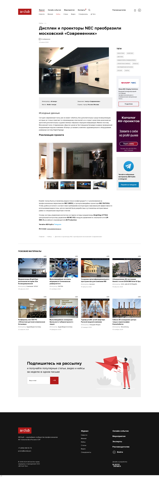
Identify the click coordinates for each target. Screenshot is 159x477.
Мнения (50, 14)
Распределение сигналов (125, 67)
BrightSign (121, 53)
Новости (42, 14)
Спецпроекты (83, 14)
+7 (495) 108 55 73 (25, 448)
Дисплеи (120, 56)
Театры (127, 70)
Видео (73, 14)
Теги (93, 14)
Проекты (135, 63)
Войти (120, 452)
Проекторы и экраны (124, 63)
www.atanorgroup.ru (54, 229)
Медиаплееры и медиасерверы (127, 60)
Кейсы (58, 14)
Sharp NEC (130, 53)
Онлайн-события (54, 10)
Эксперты (81, 10)
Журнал (42, 10)
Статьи (65, 14)
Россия (120, 70)
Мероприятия (69, 10)
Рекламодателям (119, 10)
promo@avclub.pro (24, 451)
